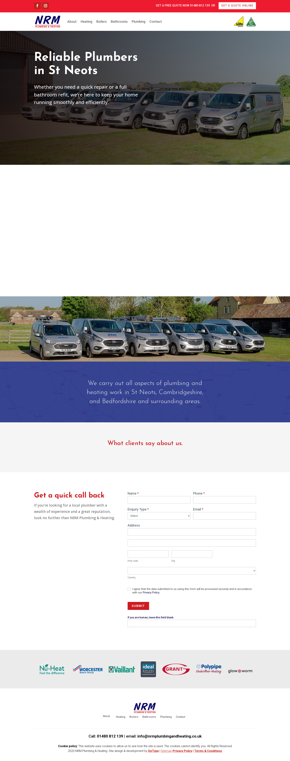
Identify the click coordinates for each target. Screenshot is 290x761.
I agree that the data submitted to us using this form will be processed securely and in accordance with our (190, 590)
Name (133, 493)
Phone (199, 493)
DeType (153, 751)
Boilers (101, 21)
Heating (86, 21)
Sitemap (166, 751)
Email (198, 509)
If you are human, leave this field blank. (151, 617)
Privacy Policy (151, 592)
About (72, 21)
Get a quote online (237, 5)
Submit (138, 606)
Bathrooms (119, 21)
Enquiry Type (138, 509)
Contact (155, 21)
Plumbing (138, 21)
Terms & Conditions (208, 751)
